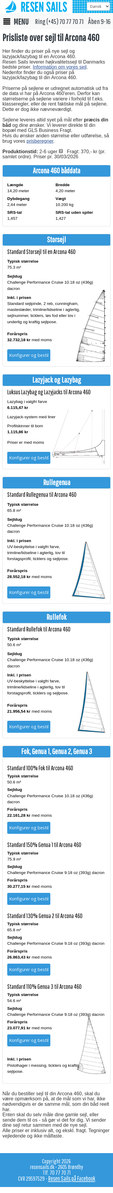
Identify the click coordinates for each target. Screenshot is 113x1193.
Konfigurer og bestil (29, 355)
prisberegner (40, 141)
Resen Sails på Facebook (71, 1178)
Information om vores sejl (60, 67)
